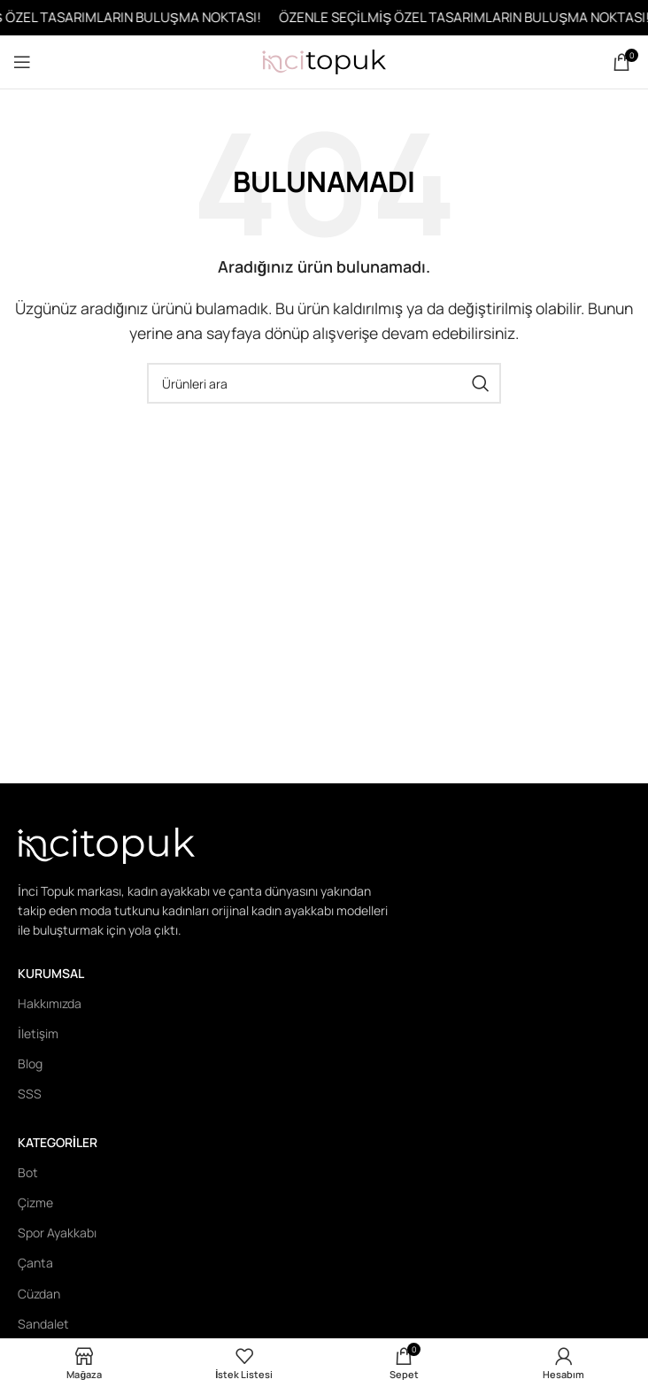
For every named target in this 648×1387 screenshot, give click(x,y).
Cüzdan (39, 1293)
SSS (30, 1093)
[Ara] (324, 383)
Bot (28, 1172)
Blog (30, 1063)
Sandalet (43, 1323)
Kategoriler (57, 1142)
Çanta (35, 1262)
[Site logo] (324, 60)
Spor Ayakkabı (57, 1232)
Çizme (35, 1202)
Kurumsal (51, 973)
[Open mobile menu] (22, 62)
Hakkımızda (49, 1003)
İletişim (38, 1033)
